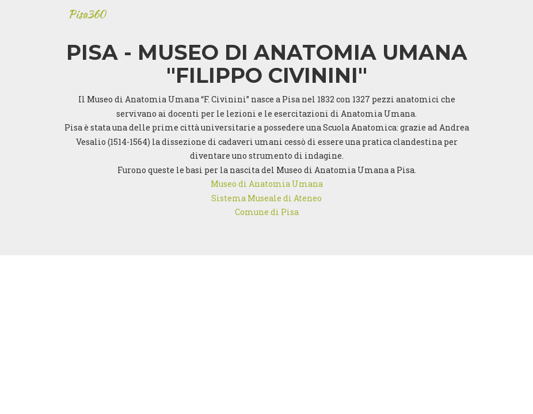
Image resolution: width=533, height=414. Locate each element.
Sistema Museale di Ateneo (266, 198)
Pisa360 (87, 19)
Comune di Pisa (267, 211)
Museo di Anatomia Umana (267, 183)
